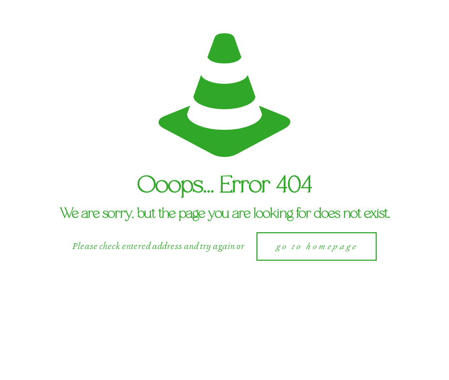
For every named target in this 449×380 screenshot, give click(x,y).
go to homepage (316, 246)
